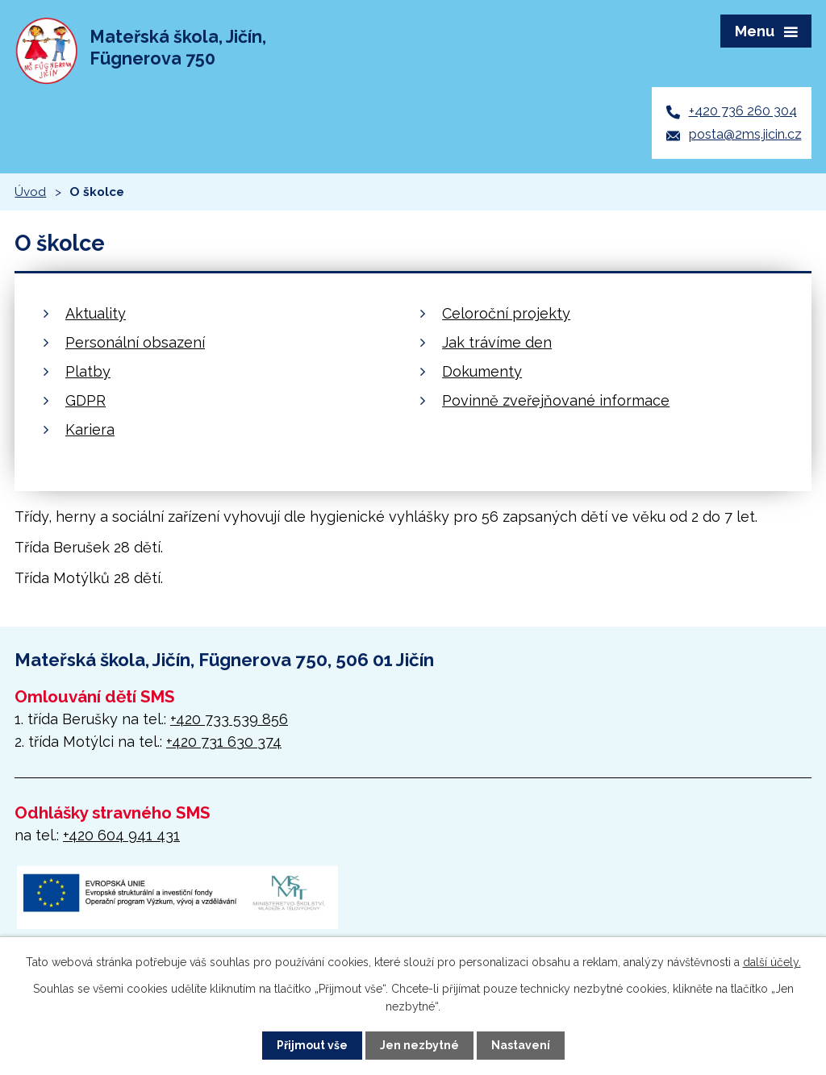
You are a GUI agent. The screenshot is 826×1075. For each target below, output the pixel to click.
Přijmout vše (312, 1045)
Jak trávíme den (497, 342)
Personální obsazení (135, 342)
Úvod (30, 192)
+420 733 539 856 (229, 718)
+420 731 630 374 (224, 741)
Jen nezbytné (419, 1045)
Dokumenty (482, 371)
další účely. (772, 962)
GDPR (85, 400)
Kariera (90, 429)
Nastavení (520, 1045)
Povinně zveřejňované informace (556, 400)
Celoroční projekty (506, 313)
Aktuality (95, 313)
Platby (88, 371)
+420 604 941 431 (121, 835)
